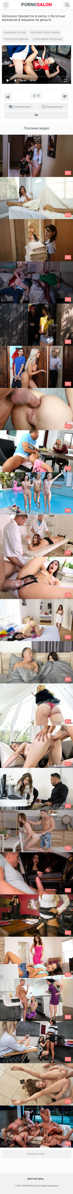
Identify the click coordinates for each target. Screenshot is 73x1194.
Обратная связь (35, 1179)
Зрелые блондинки (16, 39)
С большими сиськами (47, 39)
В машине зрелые (15, 32)
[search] (67, 5)
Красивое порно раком (44, 32)
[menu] (6, 5)
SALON (36, 5)
